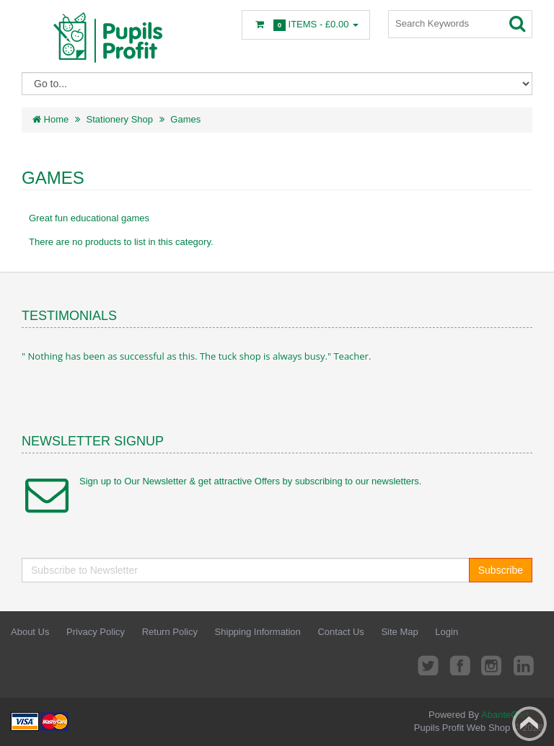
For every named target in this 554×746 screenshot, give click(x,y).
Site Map (399, 631)
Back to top (529, 724)
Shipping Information (258, 631)
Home (50, 119)
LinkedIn (524, 664)
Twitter (428, 664)
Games (185, 119)
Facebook (460, 664)
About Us (30, 631)
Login (446, 631)
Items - (306, 25)
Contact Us (340, 631)
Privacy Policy (95, 631)
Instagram (492, 664)
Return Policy (170, 631)
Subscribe (500, 570)
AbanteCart (505, 714)
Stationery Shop (120, 119)
